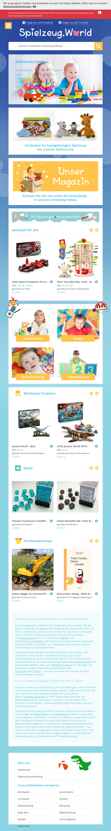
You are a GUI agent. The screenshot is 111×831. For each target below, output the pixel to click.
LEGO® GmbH (24, 285)
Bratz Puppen (53, 70)
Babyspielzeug (67, 812)
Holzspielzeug (25, 805)
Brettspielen (41, 714)
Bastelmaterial (28, 638)
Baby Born (23, 812)
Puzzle (78, 338)
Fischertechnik (24, 91)
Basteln (22, 819)
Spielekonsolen (82, 661)
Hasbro (49, 82)
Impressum (24, 769)
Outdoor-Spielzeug (34, 696)
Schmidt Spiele (24, 82)
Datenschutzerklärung (30, 776)
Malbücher (24, 826)
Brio (17, 87)
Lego (18, 74)
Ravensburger (24, 70)
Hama (48, 78)
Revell (20, 449)
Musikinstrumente (62, 665)
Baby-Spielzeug (33, 377)
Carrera (49, 74)
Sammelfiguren (67, 819)
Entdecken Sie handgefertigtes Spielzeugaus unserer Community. (55, 147)
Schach (37, 671)
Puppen (64, 638)
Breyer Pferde (53, 87)
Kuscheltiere (32, 338)
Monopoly (20, 671)
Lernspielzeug (78, 377)
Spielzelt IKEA (52, 91)
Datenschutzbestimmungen (17, 6)
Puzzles (63, 798)
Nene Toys (67, 285)
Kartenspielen (62, 714)
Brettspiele (24, 792)
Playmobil (21, 78)
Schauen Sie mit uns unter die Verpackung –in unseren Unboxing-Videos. (55, 198)
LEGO (65, 449)
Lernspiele (23, 798)
